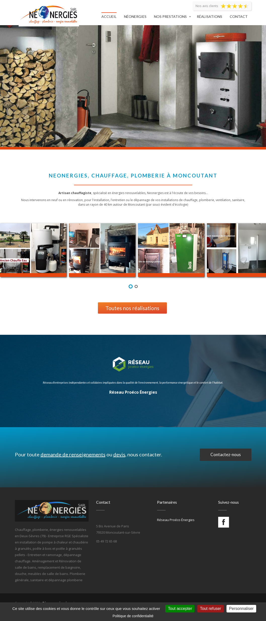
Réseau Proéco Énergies (133, 392)
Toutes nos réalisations (132, 308)
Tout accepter (180, 608)
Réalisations (209, 16)
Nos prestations (170, 16)
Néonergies (135, 16)
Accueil (109, 16)
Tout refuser (210, 608)
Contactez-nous (225, 454)
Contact (239, 16)
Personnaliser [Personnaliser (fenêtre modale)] (241, 608)
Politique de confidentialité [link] (133, 616)
